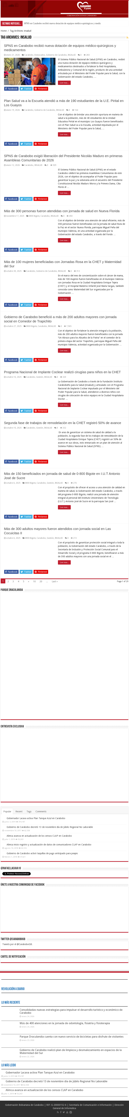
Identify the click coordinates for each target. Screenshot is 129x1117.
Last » (55, 581)
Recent (18, 811)
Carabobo (28, 55)
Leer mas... (64, 83)
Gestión (39, 377)
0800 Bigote (34, 216)
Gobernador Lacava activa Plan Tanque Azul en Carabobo (36, 818)
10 (34, 581)
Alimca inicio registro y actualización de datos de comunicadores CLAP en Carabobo (49, 844)
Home (4, 30)
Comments (41, 811)
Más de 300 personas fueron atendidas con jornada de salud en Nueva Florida (62, 211)
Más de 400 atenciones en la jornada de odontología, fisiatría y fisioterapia (65, 1023)
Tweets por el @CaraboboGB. (17, 944)
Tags (29, 811)
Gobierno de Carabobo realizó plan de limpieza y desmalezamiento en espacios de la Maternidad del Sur (71, 1051)
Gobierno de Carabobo (56, 55)
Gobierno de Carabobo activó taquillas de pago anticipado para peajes (42, 853)
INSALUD (72, 55)
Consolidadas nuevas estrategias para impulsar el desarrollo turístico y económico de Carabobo (71, 1011)
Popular (7, 811)
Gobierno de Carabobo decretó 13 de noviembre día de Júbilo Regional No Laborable (50, 827)
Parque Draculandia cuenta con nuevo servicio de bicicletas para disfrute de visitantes (72, 1036)
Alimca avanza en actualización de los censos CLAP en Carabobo (39, 835)
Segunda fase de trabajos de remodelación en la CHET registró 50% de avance (62, 423)
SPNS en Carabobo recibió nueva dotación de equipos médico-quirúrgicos (58, 23)
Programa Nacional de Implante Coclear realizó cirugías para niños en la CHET (62, 372)
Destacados (39, 55)
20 (41, 581)
